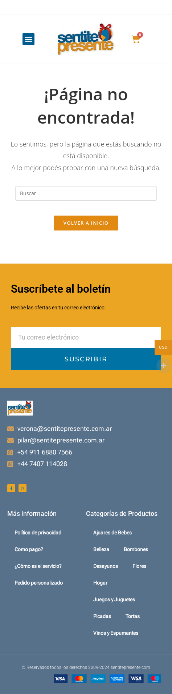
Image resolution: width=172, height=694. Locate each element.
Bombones (136, 549)
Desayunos (105, 566)
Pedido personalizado (39, 583)
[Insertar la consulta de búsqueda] (86, 193)
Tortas (133, 616)
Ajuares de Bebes (112, 532)
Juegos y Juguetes (114, 599)
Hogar (100, 583)
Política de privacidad (38, 532)
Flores (139, 566)
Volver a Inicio (86, 223)
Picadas (102, 616)
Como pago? (29, 549)
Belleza (101, 549)
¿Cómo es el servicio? (38, 566)
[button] (28, 39)
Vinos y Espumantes (115, 633)
